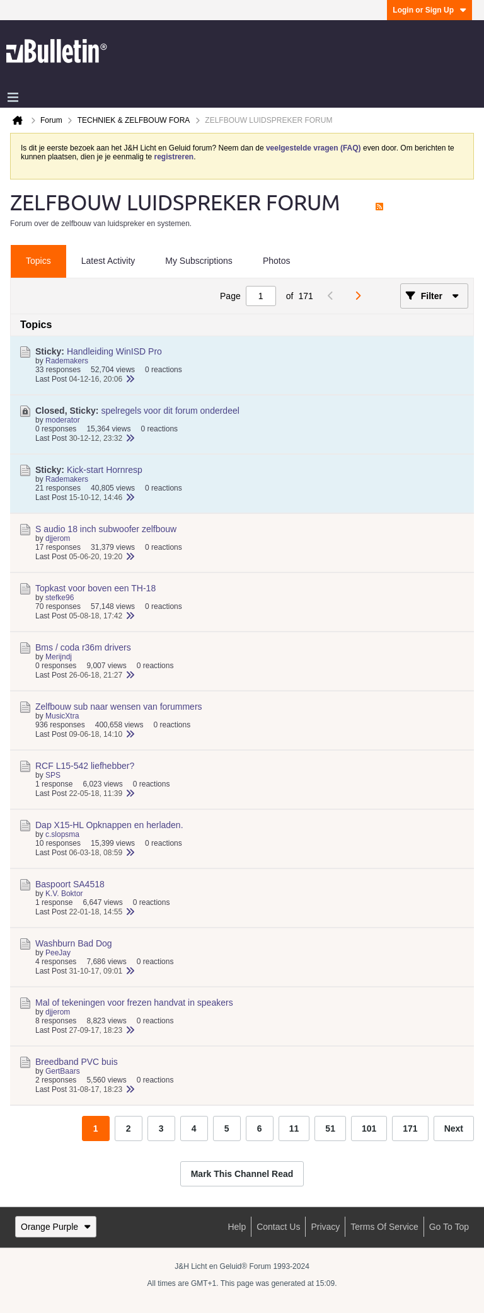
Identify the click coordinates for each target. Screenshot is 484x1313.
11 (294, 1128)
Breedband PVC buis (76, 1062)
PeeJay (58, 952)
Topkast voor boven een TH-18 (95, 588)
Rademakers (66, 360)
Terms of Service (384, 1227)
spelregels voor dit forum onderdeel (170, 411)
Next (453, 1128)
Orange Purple (56, 1227)
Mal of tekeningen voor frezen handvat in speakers (134, 1003)
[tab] (38, 261)
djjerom (57, 538)
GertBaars (62, 1071)
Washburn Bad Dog (73, 943)
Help (237, 1227)
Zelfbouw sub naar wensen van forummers (118, 707)
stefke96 (59, 597)
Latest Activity (108, 261)
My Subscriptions (199, 261)
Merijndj (58, 656)
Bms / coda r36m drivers (83, 647)
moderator (62, 420)
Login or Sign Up (429, 10)
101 (369, 1128)
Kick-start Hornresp (104, 470)
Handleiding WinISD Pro (114, 351)
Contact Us (278, 1227)
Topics (38, 261)
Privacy (325, 1227)
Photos (277, 261)
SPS (52, 775)
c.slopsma (62, 834)
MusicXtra (62, 716)
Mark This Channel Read (242, 1174)
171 (410, 1128)
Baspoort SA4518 (70, 884)
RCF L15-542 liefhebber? (84, 766)
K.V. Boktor (64, 893)
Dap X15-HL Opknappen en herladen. (109, 825)
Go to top (449, 1227)
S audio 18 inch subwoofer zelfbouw (105, 529)
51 (330, 1128)
